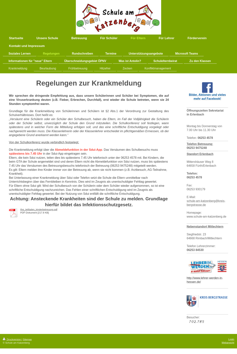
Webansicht (228, 342)
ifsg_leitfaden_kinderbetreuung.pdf (38, 209)
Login (231, 339)
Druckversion (12, 339)
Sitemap (27, 339)
